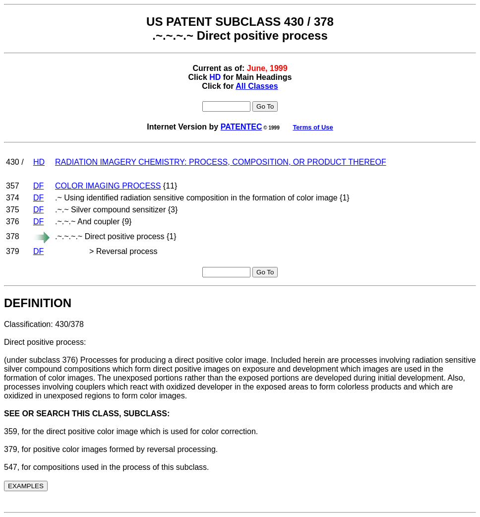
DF (38, 186)
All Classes (257, 86)
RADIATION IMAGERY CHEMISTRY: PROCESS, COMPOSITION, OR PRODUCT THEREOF (220, 162)
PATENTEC (241, 127)
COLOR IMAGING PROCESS (108, 186)
